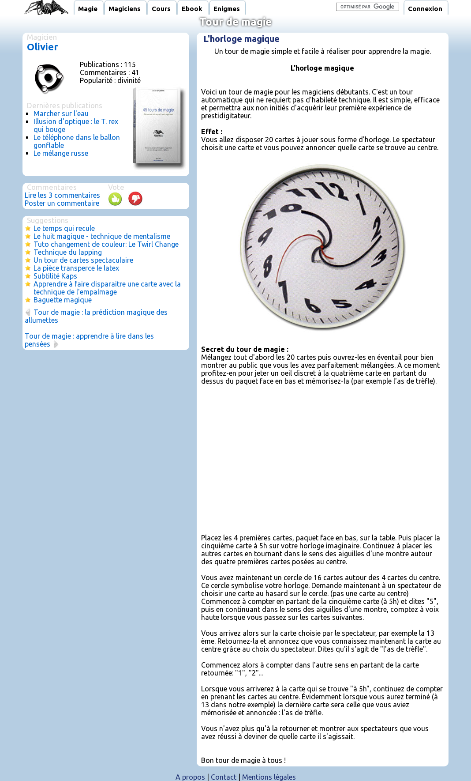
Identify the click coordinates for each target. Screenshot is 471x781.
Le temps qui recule (64, 228)
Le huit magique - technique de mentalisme (102, 236)
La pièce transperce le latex (76, 268)
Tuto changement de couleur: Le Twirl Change (106, 244)
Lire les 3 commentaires (62, 195)
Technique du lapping (68, 252)
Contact (223, 777)
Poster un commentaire (62, 203)
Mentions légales (269, 777)
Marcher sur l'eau (61, 113)
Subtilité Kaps (55, 276)
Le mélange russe (61, 153)
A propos (190, 777)
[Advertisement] (322, 455)
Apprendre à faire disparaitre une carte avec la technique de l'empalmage (107, 288)
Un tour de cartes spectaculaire (83, 260)
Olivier (42, 46)
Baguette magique (63, 300)
